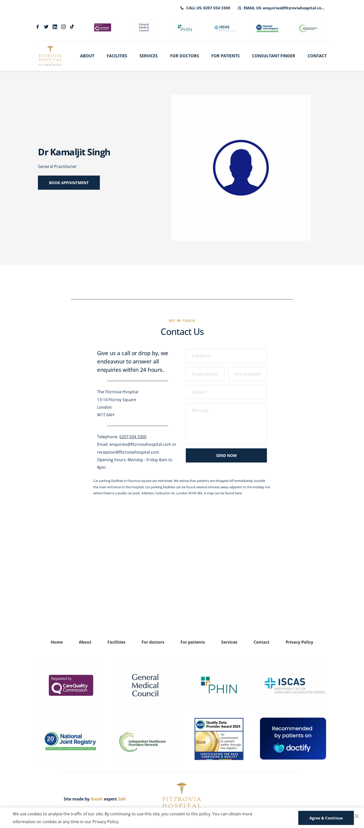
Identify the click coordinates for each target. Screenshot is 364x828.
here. (238, 493)
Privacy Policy (105, 821)
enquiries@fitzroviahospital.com (140, 444)
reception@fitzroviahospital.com (128, 452)
